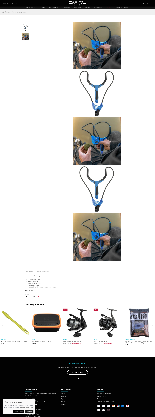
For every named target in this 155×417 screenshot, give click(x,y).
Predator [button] (77, 7)
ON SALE (108, 7)
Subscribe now (77, 372)
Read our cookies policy (26, 407)
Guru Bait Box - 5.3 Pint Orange (72, 341)
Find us (63, 396)
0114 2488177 (32, 398)
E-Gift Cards (98, 7)
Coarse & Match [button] (54, 7)
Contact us (13, 3)
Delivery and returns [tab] (43, 271)
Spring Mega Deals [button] (32, 7)
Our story (64, 393)
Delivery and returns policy (105, 401)
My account (65, 399)
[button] (148, 3)
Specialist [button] (67, 7)
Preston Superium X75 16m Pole (11, 341)
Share (27, 294)
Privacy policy (101, 399)
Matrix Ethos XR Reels (131, 341)
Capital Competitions (122, 7)
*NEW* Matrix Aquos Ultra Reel (103, 341)
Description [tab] (29, 271)
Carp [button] (43, 7)
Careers (63, 404)
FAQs (63, 401)
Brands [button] (87, 7)
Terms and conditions (104, 393)
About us (5, 3)
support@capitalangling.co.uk (39, 401)
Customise (29, 411)
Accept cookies (19, 411)
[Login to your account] (144, 3)
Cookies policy (101, 396)
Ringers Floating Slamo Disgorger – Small (45, 341)
